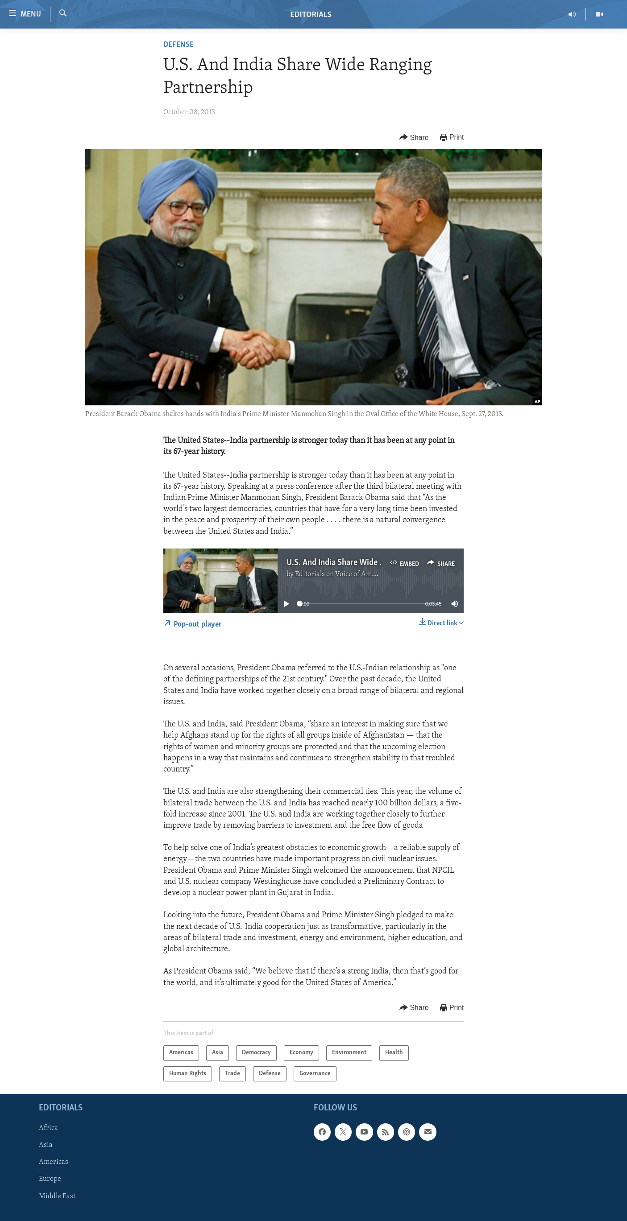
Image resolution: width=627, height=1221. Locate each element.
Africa (48, 1128)
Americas (53, 1162)
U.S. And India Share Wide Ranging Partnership (369, 562)
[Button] (414, 138)
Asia (46, 1145)
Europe (50, 1179)
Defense (178, 45)
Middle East (57, 1196)
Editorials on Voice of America (341, 574)
